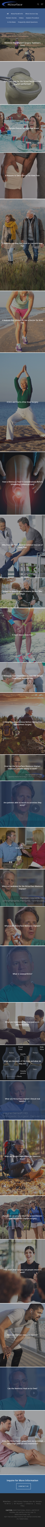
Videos (21, 18)
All (8, 14)
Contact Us (29, 1504)
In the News (11, 22)
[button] (42, 4)
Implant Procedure (32, 18)
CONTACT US (23, 1486)
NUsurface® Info (17, 14)
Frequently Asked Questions (28, 22)
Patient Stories (11, 18)
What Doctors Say (31, 14)
